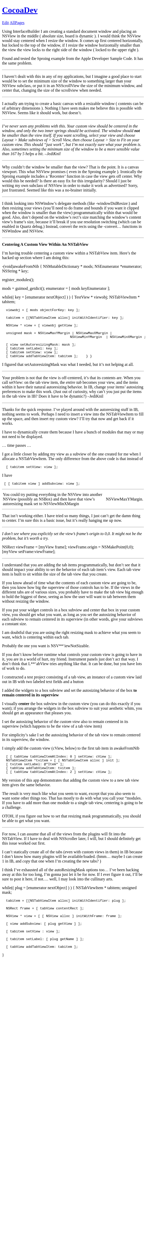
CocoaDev (20, 10)
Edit (5, 22)
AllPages (17, 22)
